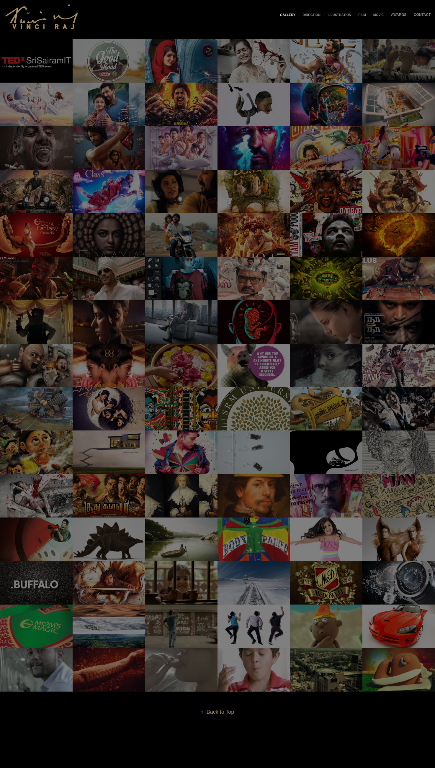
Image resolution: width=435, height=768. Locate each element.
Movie (378, 15)
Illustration (339, 15)
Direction (311, 15)
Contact (422, 15)
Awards (399, 15)
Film (362, 15)
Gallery (287, 15)
